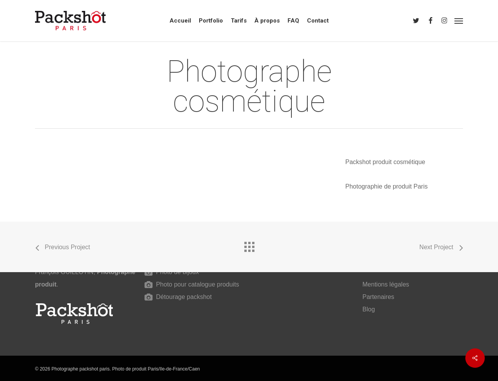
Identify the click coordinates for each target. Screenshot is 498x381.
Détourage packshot (183, 297)
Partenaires (379, 297)
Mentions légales (386, 284)
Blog (369, 309)
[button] (458, 20)
